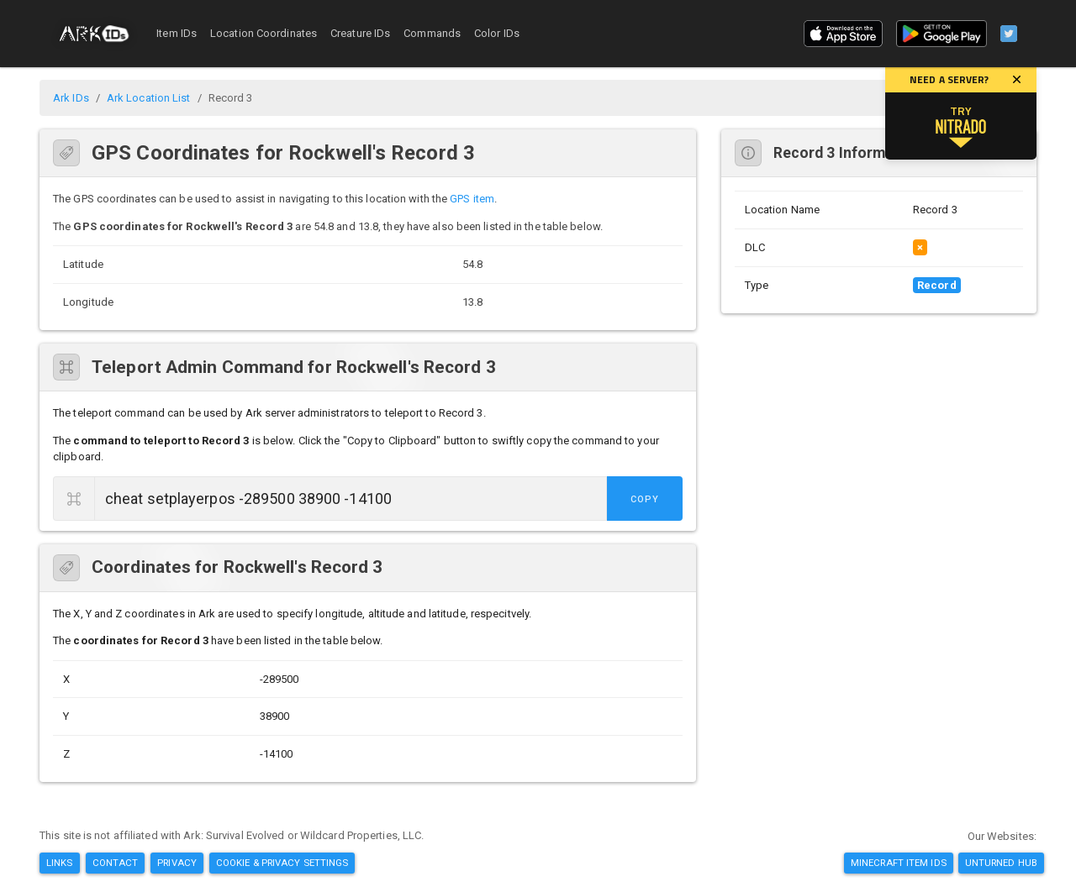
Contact (115, 863)
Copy (644, 499)
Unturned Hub (1001, 863)
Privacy (177, 863)
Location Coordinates (263, 33)
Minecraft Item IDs (899, 863)
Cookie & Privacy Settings (282, 863)
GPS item (472, 198)
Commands (432, 33)
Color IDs (497, 33)
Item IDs (176, 33)
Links (59, 863)
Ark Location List (149, 98)
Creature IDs (360, 33)
